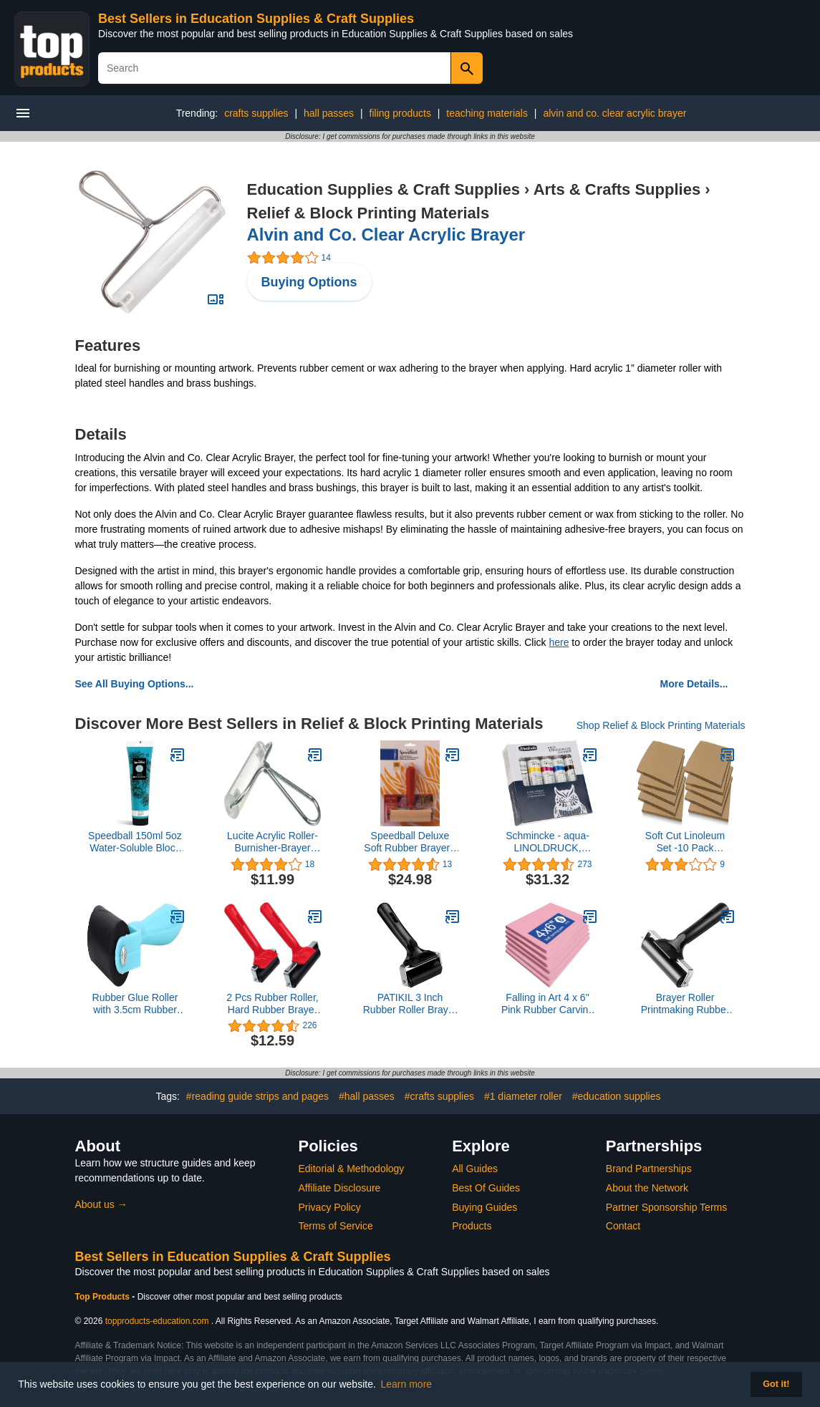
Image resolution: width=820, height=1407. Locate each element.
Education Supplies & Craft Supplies (383, 189)
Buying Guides (484, 1207)
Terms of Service (336, 1226)
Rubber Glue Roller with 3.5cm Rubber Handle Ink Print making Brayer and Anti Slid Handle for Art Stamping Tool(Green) (135, 1004)
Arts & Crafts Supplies (617, 189)
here (559, 642)
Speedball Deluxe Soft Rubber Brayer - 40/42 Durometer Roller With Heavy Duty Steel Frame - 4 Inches (410, 842)
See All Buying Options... (134, 684)
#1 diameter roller (523, 1096)
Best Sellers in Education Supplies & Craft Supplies (256, 18)
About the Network (647, 1188)
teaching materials (487, 113)
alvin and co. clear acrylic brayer (614, 113)
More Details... (694, 684)
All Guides (475, 1168)
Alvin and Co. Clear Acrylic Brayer (386, 234)
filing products (400, 113)
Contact (623, 1226)
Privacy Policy (330, 1207)
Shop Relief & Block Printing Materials (661, 725)
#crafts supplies (439, 1096)
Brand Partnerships (649, 1168)
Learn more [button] (407, 1384)
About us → (101, 1204)
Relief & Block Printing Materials (368, 213)
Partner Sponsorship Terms (666, 1207)
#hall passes (367, 1096)
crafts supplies (256, 113)
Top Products (103, 1297)
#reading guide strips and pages (257, 1096)
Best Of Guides (486, 1188)
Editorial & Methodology (352, 1168)
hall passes (329, 113)
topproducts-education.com (157, 1321)
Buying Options (309, 282)
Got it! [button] (776, 1384)
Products (471, 1226)
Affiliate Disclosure (340, 1188)
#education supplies (616, 1096)
